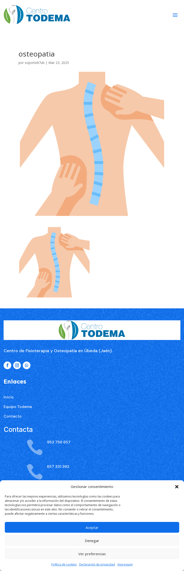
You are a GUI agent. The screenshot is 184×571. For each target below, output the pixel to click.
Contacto (13, 446)
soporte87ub (35, 62)
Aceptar (92, 527)
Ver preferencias (92, 553)
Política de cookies (64, 564)
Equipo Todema (18, 436)
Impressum (125, 564)
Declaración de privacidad (97, 564)
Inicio (9, 427)
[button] (176, 486)
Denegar (92, 540)
